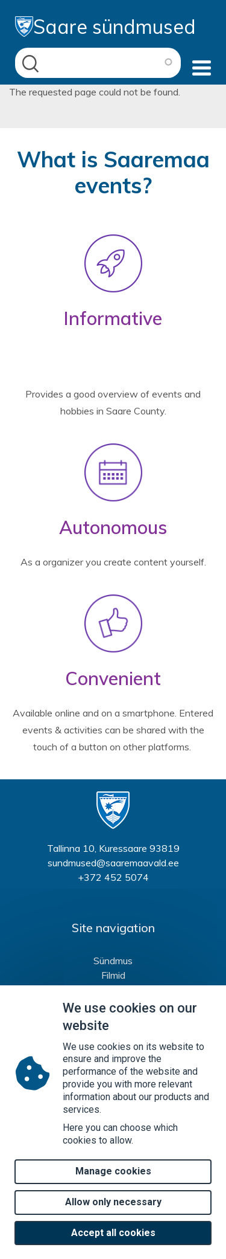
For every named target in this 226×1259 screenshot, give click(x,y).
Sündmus (113, 961)
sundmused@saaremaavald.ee (113, 863)
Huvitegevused (113, 990)
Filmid (113, 975)
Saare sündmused (105, 26)
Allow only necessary (113, 1217)
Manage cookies (113, 1187)
